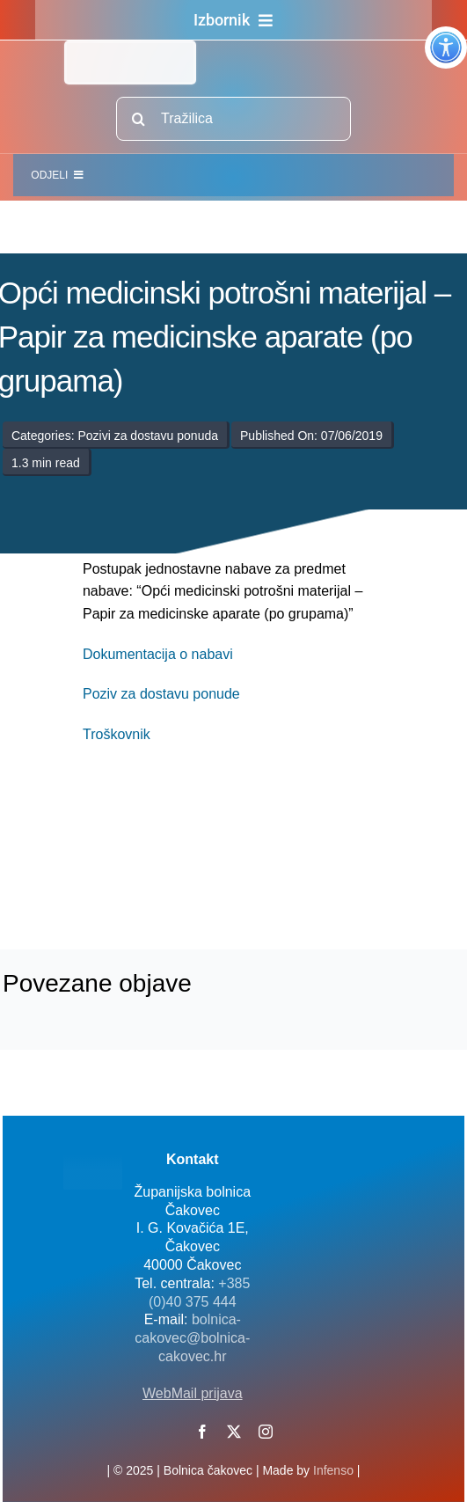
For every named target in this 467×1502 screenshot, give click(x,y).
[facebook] (202, 1432)
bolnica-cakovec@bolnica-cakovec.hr (192, 1338)
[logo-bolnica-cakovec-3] (186, 868)
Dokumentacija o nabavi (158, 654)
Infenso (333, 1470)
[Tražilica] (233, 119)
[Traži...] (138, 119)
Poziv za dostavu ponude (161, 693)
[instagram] (266, 1432)
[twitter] (234, 1432)
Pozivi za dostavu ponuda (147, 436)
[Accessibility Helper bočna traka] (446, 47)
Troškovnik (116, 734)
